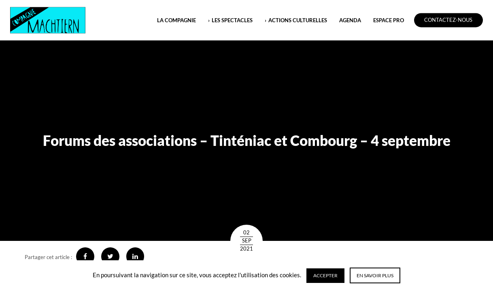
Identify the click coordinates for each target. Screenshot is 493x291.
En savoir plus (375, 275)
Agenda (350, 20)
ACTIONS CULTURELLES (297, 20)
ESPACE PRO (388, 20)
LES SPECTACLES (232, 20)
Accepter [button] (325, 275)
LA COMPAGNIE (176, 20)
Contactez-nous (448, 20)
